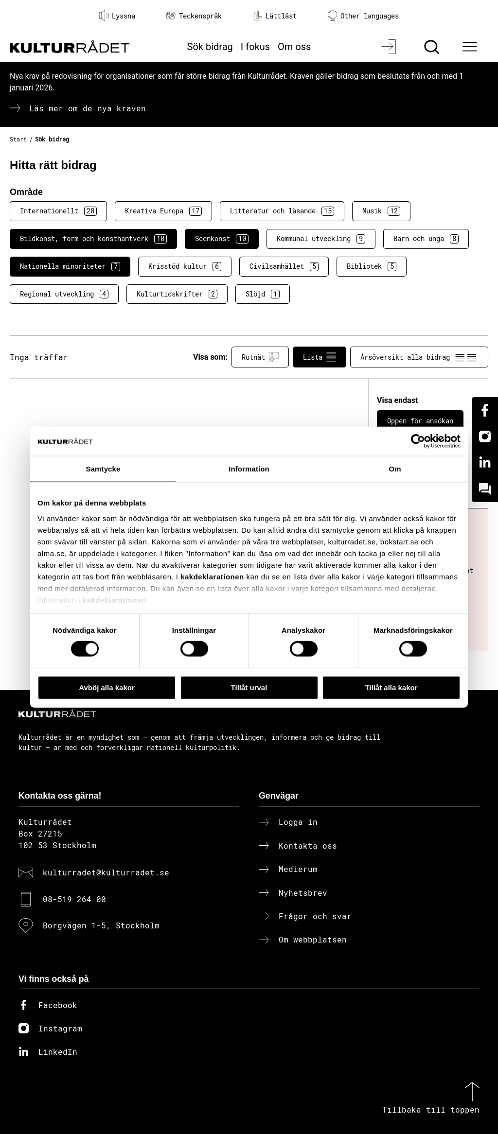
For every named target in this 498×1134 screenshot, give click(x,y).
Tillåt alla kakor (391, 687)
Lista (319, 357)
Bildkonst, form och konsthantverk (93, 239)
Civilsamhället (284, 266)
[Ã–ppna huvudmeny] (471, 46)
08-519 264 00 (74, 899)
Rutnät (260, 357)
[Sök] (432, 46)
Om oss (294, 46)
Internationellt (58, 211)
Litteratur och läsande (282, 211)
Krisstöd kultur (184, 266)
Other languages (363, 15)
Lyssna (117, 15)
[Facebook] (485, 410)
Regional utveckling (64, 294)
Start (18, 139)
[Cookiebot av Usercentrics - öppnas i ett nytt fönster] (418, 441)
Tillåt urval (249, 687)
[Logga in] (389, 46)
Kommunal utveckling (321, 239)
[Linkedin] (485, 463)
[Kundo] (485, 489)
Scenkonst (222, 239)
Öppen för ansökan (420, 420)
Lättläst (275, 15)
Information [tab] (249, 468)
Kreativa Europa (163, 211)
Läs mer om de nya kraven (87, 108)
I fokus (255, 46)
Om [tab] (395, 468)
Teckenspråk (194, 15)
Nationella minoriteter (70, 266)
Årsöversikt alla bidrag (419, 357)
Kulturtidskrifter (177, 294)
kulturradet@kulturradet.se (106, 872)
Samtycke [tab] (103, 468)
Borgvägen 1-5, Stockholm (101, 925)
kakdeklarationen (212, 576)
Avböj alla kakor (107, 687)
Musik (381, 211)
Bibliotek (371, 266)
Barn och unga (426, 239)
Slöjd (263, 294)
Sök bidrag (210, 46)
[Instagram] (485, 436)
